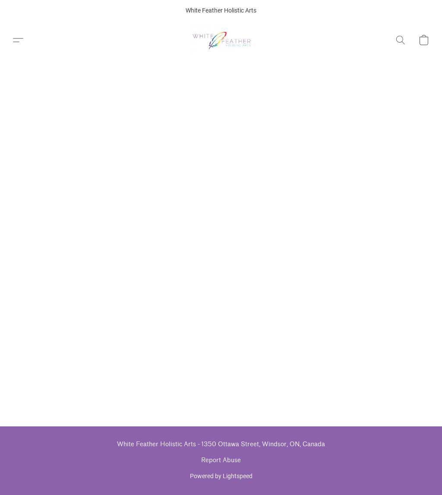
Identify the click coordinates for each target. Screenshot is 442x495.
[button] (221, 40)
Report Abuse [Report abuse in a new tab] (221, 460)
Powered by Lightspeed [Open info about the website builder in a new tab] (221, 476)
